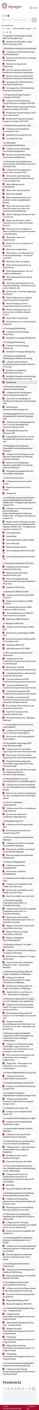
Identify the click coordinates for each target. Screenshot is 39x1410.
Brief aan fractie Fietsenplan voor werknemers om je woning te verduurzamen (19, 1057)
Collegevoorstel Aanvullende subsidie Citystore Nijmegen (16, 1135)
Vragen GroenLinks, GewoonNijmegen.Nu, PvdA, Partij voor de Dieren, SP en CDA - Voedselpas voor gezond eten (19, 1025)
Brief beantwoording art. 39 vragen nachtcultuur (19, 957)
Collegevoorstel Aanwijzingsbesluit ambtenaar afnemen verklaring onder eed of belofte (19, 1248)
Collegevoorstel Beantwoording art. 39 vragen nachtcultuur (19, 951)
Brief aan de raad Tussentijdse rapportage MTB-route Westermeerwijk (19, 756)
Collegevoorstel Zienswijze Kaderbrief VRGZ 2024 (16, 568)
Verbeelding (9, 536)
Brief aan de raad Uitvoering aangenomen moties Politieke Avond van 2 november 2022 (18, 178)
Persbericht (9, 382)
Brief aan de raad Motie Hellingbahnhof (14, 872)
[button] (34, 19)
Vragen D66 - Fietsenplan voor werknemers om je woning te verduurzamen (17, 1065)
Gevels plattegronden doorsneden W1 (19, 552)
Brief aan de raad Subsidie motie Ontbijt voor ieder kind (18, 891)
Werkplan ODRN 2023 (13, 645)
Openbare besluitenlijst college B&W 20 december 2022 (17, 43)
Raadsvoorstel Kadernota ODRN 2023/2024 (18, 602)
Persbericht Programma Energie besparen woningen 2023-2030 (18, 120)
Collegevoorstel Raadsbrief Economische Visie (16, 130)
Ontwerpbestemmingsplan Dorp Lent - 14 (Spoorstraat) (18, 1324)
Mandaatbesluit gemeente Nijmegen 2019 (15, 432)
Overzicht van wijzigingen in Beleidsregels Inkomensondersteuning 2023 (19, 401)
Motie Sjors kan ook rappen (16, 261)
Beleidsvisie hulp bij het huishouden (15, 65)
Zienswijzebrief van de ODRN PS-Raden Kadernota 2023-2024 (18, 614)
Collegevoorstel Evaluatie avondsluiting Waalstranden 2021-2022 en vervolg (19, 364)
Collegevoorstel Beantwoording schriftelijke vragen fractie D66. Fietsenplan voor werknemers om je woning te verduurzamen (18, 1047)
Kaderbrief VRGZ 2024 (14, 587)
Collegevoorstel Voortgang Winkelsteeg (16, 333)
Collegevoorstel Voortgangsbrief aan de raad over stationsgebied (18, 731)
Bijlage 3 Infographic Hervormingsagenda (13, 939)
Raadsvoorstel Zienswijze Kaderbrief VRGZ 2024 (15, 574)
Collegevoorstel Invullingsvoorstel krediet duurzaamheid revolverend (19, 1289)
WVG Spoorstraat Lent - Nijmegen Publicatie (19, 719)
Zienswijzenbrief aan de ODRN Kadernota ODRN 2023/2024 (17, 608)
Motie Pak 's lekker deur (15, 249)
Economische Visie (12, 139)
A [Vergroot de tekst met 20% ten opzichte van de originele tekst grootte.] (7, 32)
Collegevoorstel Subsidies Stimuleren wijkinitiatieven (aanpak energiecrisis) (18, 1101)
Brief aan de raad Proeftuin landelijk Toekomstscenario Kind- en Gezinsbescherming (18, 919)
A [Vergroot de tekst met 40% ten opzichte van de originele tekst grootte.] (10, 32)
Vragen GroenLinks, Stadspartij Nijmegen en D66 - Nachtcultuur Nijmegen (18, 964)
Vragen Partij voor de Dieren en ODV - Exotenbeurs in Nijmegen (17, 993)
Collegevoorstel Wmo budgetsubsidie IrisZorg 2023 (15, 1077)
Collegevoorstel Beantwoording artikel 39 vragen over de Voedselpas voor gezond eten (18, 1007)
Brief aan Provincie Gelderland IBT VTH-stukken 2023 (19, 640)
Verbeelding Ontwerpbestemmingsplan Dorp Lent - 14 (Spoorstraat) (19, 1356)
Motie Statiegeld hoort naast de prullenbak (17, 278)
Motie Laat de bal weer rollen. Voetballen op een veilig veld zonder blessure (18, 222)
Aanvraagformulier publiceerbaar (18, 540)
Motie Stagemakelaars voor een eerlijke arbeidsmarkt (18, 272)
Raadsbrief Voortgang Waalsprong (19, 352)
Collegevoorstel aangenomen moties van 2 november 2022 (17, 171)
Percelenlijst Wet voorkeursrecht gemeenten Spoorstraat (18, 707)
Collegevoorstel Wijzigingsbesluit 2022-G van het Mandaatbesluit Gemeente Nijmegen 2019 (19, 424)
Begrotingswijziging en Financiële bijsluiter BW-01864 (19, 1277)
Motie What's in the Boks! (15, 318)
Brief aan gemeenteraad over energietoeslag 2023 (16, 832)
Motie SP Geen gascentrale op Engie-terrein (17, 266)
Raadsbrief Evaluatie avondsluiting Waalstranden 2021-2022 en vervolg (19, 377)
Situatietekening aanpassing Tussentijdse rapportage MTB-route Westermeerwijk (18, 763)
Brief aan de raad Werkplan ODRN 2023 (18, 634)
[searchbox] (16, 19)
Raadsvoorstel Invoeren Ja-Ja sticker (16, 488)
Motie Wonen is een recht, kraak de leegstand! (19, 323)
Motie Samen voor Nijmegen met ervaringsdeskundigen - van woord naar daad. (18, 255)
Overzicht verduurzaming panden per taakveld (19, 1295)
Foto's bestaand (11, 543)
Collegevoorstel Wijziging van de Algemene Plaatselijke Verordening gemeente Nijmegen (18, 456)
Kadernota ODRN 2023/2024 (16, 619)
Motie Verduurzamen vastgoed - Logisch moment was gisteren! (18, 299)
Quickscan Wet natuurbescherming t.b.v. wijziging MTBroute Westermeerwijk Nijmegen (19, 772)
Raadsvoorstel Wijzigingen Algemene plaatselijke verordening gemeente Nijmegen (17, 465)
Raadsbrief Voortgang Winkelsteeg (19, 338)
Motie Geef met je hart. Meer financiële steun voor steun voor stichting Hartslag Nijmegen (16, 208)
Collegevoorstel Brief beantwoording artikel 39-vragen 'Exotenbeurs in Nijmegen (16, 980)
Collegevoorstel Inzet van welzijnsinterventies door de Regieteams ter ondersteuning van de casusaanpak (18, 1178)
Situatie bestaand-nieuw (14, 547)
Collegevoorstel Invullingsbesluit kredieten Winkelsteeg (18, 1271)
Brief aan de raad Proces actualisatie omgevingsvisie (15, 815)
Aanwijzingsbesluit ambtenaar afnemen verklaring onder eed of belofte (17, 1257)
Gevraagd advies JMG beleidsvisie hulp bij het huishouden (18, 89)
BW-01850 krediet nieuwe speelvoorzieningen (15, 1157)
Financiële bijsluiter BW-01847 (17, 1189)
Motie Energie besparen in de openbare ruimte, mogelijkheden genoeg (17, 199)
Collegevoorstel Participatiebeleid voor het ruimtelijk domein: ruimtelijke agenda (19, 787)
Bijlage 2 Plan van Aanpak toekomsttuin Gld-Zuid (15, 933)
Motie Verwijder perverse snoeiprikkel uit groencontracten (17, 305)
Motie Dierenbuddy (12, 194)
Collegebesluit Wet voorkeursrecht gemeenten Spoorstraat (19, 674)
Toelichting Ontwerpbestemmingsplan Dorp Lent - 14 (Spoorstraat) (19, 1339)
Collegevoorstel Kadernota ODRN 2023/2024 (18, 596)
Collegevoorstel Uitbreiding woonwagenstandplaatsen (16, 150)
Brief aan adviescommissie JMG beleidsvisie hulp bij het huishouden (18, 77)
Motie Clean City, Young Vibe (16, 190)
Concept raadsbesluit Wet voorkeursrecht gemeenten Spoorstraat (19, 686)
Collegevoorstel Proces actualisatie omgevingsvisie (19, 809)
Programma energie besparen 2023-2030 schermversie (19, 114)
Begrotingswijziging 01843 (16, 1300)
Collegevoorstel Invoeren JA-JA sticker (17, 482)
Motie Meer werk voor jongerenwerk (14, 238)
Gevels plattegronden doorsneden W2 (19, 558)
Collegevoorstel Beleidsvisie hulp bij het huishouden (19, 53)
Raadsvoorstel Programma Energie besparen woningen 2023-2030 (19, 108)
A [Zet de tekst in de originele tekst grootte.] (3, 32)
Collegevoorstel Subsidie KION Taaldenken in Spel (17, 1123)
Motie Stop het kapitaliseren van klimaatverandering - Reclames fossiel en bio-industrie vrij (19, 285)
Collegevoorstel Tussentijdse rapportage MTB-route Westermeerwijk (19, 750)
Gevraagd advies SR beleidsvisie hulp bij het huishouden (18, 83)
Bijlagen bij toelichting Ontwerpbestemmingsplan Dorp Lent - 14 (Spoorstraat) (19, 1348)
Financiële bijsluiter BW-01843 (17, 1304)
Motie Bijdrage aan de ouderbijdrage (13, 185)
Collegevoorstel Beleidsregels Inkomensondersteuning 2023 (17, 394)
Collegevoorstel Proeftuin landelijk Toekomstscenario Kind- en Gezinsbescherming (19, 911)
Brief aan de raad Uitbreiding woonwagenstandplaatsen (16, 156)
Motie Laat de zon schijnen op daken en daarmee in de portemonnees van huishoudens (19, 231)
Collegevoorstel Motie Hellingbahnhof (14, 866)
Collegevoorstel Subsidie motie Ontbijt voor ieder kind (17, 885)
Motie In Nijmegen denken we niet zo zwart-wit (19, 215)
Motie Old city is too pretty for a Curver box (18, 244)
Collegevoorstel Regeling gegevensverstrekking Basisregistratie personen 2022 (19, 1201)
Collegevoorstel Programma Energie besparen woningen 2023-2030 (19, 102)
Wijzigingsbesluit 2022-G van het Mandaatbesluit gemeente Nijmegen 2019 (18, 439)
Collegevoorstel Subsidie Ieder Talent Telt (17, 1113)
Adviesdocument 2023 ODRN (16, 649)
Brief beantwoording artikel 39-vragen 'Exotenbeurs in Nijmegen (18, 987)
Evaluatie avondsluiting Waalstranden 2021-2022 (14, 371)
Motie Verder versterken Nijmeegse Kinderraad (19, 293)
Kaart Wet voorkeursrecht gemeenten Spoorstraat (15, 713)
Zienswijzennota (11, 533)
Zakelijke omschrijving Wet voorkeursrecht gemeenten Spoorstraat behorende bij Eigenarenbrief (19, 699)
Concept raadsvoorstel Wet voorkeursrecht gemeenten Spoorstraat (19, 680)
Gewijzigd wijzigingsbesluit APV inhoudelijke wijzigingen (18, 472)
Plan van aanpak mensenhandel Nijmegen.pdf (18, 856)
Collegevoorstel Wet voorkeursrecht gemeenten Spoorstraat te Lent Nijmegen (19, 661)
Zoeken (4, 16)
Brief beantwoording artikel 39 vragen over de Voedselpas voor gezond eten (19, 1015)
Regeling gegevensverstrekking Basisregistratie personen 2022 (18, 1208)
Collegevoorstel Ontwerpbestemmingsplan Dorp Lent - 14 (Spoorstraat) (19, 1316)
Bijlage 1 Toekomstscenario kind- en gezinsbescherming (19, 927)
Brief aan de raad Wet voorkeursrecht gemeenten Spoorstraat (19, 668)
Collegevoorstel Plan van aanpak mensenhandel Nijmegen (18, 844)
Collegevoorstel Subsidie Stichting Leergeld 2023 (19, 1087)
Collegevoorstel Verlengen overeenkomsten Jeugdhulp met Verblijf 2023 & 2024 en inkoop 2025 (19, 1224)
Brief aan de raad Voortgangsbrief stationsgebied (18, 737)
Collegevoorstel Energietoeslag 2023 (18, 825)
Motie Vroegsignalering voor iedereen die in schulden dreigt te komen (17, 312)
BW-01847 (8, 1185)
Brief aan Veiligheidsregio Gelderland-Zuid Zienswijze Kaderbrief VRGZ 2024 (19, 581)
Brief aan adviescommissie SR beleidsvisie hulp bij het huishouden (18, 71)
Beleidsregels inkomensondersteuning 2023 (15, 408)
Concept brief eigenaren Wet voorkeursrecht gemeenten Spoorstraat (19, 692)
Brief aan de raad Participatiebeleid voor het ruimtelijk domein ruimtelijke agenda (19, 795)
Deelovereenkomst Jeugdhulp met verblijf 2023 (19, 1232)
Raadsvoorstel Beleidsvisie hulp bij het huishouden (19, 59)
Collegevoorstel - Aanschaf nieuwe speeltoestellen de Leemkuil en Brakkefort (19, 1149)
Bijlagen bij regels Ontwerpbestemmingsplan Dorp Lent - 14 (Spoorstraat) (19, 1331)
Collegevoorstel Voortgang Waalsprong (16, 347)
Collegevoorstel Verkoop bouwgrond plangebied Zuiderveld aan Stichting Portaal (19, 1371)
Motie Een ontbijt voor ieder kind (18, 896)
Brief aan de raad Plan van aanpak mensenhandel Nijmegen (19, 850)
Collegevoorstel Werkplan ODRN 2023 (18, 628)
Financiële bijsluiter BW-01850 (17, 1162)
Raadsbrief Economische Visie (17, 135)
